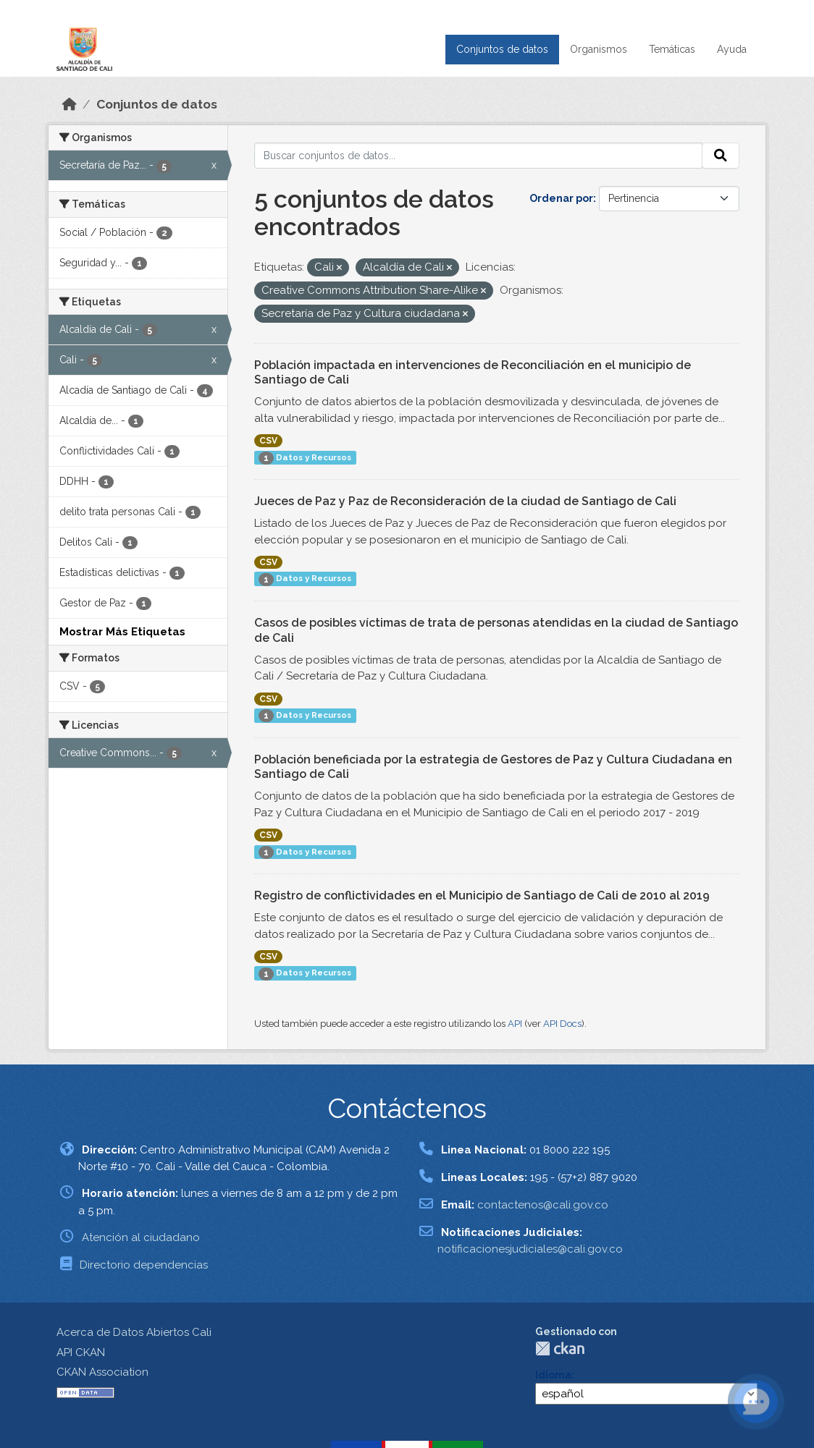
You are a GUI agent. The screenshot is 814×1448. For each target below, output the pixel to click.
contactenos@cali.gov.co (542, 1204)
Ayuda (732, 49)
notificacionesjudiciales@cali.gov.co (530, 1249)
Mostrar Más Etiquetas (122, 631)
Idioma (553, 1375)
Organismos (598, 49)
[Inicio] (69, 104)
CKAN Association (102, 1372)
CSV (268, 441)
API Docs (562, 1023)
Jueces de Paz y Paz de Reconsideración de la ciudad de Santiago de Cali (465, 501)
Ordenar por (561, 198)
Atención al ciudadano (141, 1237)
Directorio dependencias (144, 1264)
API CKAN (80, 1352)
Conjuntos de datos (502, 49)
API (515, 1023)
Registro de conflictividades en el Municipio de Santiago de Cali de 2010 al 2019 (482, 895)
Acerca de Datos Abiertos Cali (133, 1332)
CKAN (559, 1348)
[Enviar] (720, 156)
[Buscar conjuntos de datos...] (478, 156)
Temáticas (672, 49)
